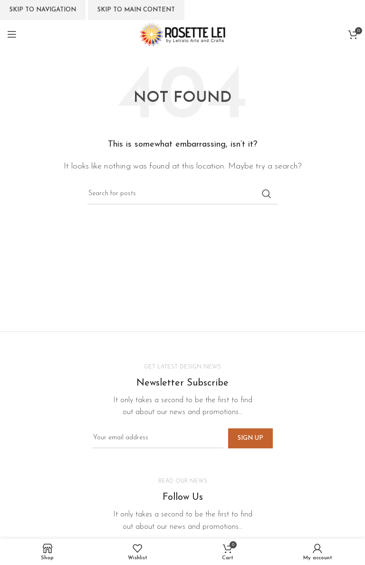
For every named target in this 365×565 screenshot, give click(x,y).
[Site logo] (182, 34)
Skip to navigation (43, 10)
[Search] (182, 194)
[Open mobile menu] (11, 34)
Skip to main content (136, 10)
